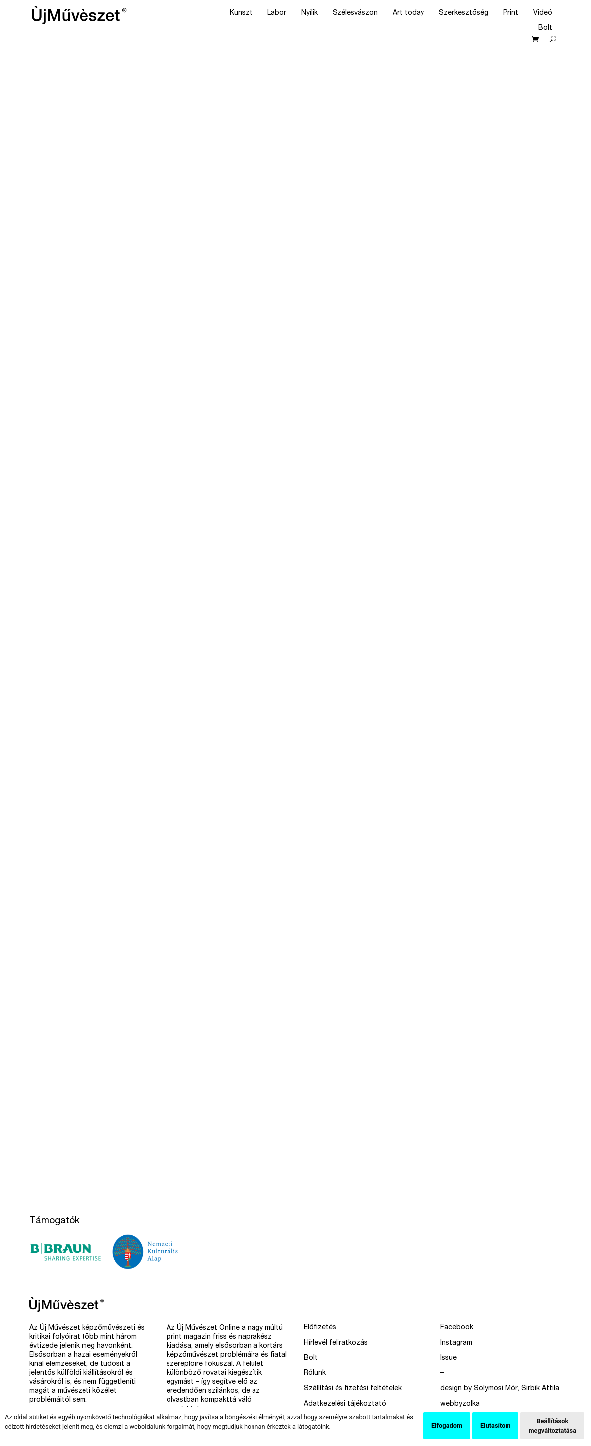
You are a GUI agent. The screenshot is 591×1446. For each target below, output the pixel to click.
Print (510, 13)
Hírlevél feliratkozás (336, 1343)
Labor (276, 13)
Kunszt (241, 13)
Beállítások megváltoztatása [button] (552, 1425)
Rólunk (315, 1373)
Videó (542, 13)
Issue (448, 1358)
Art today (408, 13)
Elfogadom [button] (446, 1425)
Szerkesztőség (463, 13)
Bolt (545, 28)
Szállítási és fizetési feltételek (353, 1388)
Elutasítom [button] (495, 1425)
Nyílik (309, 13)
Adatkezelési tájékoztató (345, 1404)
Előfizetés (320, 1327)
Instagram (456, 1343)
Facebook (456, 1327)
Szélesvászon (355, 13)
